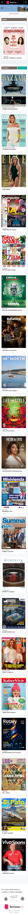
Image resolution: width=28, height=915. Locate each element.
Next (26, 8)
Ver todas (22, 68)
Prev (2, 8)
